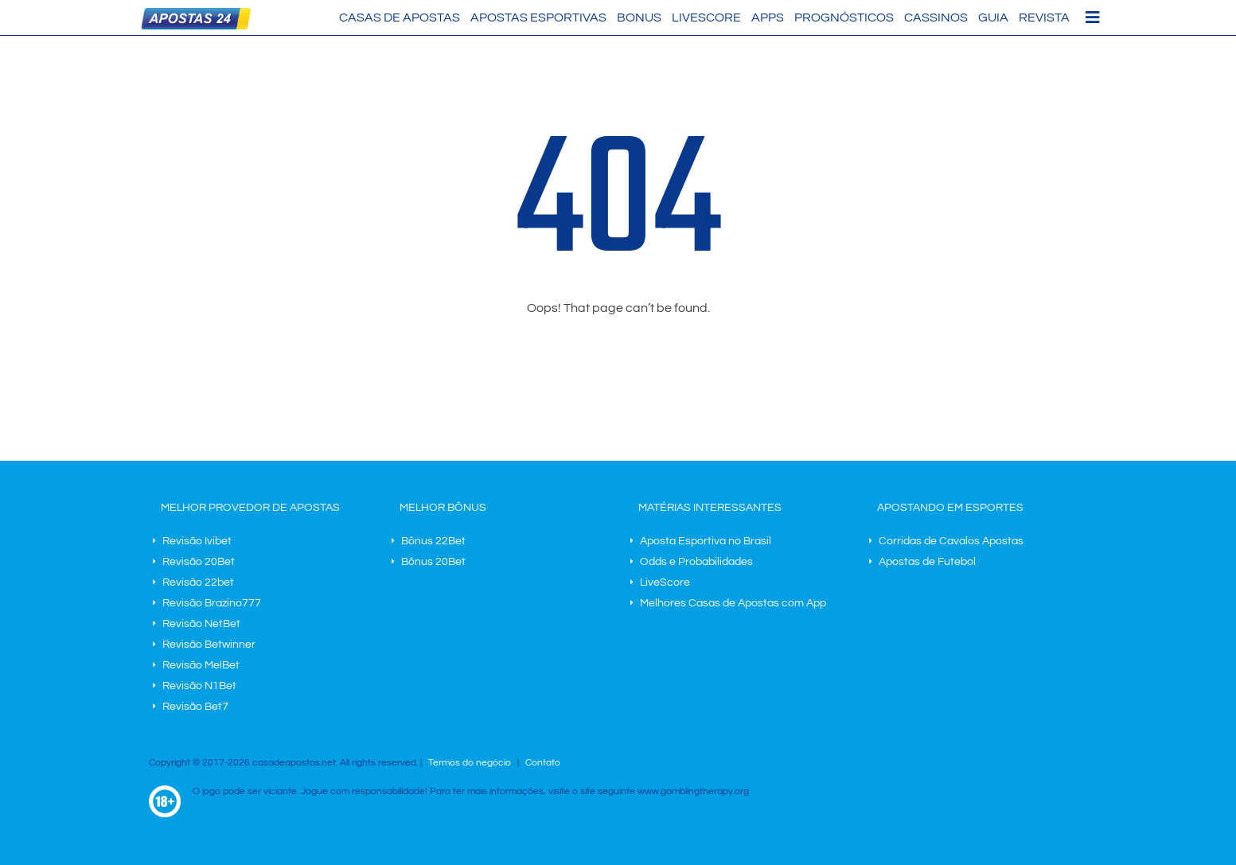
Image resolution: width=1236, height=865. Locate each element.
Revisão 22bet (198, 582)
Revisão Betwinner (208, 644)
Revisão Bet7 (195, 706)
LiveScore (706, 17)
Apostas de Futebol (927, 561)
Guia (993, 17)
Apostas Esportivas (538, 17)
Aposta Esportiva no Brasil (705, 541)
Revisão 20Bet (198, 561)
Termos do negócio (469, 763)
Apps (767, 17)
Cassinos (936, 17)
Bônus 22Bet (433, 541)
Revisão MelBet (201, 665)
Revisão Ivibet (197, 541)
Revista (1044, 17)
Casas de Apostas (399, 17)
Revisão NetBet (201, 623)
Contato (542, 763)
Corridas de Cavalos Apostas (951, 541)
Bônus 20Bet (433, 561)
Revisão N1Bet (199, 686)
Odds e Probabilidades (696, 561)
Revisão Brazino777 (211, 603)
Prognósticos (844, 17)
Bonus (639, 17)
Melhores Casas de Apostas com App (733, 603)
